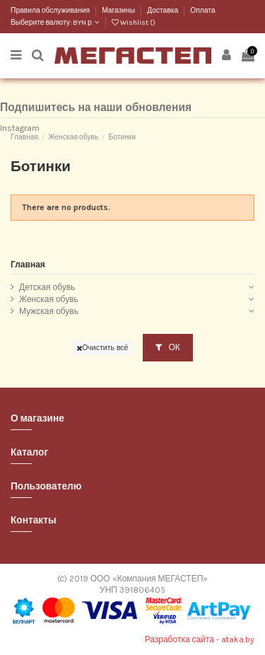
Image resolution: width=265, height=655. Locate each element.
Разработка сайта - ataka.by (199, 639)
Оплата (202, 10)
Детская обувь (47, 287)
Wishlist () (133, 22)
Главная (28, 264)
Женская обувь (48, 299)
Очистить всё (102, 347)
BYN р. (86, 22)
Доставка (163, 10)
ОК (167, 347)
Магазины (119, 10)
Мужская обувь (48, 311)
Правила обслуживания (51, 10)
